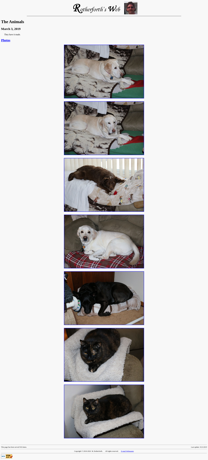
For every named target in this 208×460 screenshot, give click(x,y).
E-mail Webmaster (127, 451)
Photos (5, 40)
